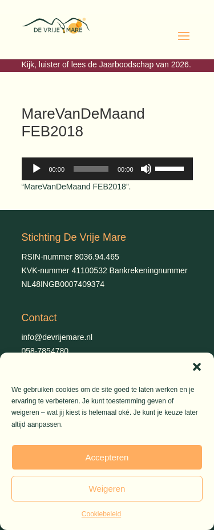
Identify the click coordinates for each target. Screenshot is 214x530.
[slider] (91, 169)
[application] (107, 168)
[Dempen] (146, 169)
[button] (197, 367)
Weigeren (107, 488)
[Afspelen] (36, 169)
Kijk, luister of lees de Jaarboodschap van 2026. (106, 64)
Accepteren (107, 457)
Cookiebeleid (101, 514)
